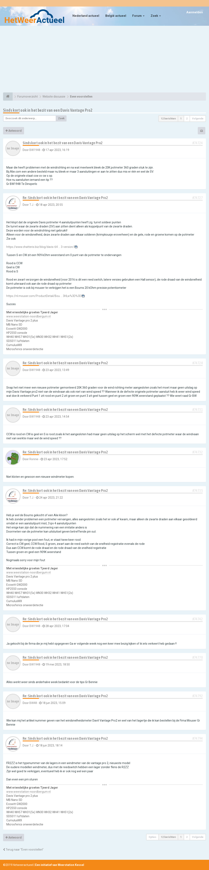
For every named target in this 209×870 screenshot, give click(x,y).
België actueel (115, 16)
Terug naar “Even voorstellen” (23, 849)
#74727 (197, 198)
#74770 (197, 657)
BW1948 (34, 150)
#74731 (197, 409)
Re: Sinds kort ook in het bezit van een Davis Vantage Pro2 (65, 198)
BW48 (33, 703)
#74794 (197, 738)
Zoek (156, 16)
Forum (138, 16)
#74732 (197, 452)
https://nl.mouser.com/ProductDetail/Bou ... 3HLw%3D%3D (43, 296)
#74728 (197, 363)
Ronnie (33, 459)
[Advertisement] (104, 59)
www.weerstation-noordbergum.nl (28, 316)
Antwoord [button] (14, 130)
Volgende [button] (197, 118)
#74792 (197, 696)
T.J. (31, 204)
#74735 (197, 490)
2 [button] (187, 118)
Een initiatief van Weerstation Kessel (59, 865)
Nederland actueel (85, 16)
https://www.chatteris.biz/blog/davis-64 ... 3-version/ (40, 246)
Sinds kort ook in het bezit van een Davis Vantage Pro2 (47, 110)
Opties (152, 837)
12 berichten (168, 118)
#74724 (197, 143)
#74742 (197, 619)
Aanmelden (194, 12)
